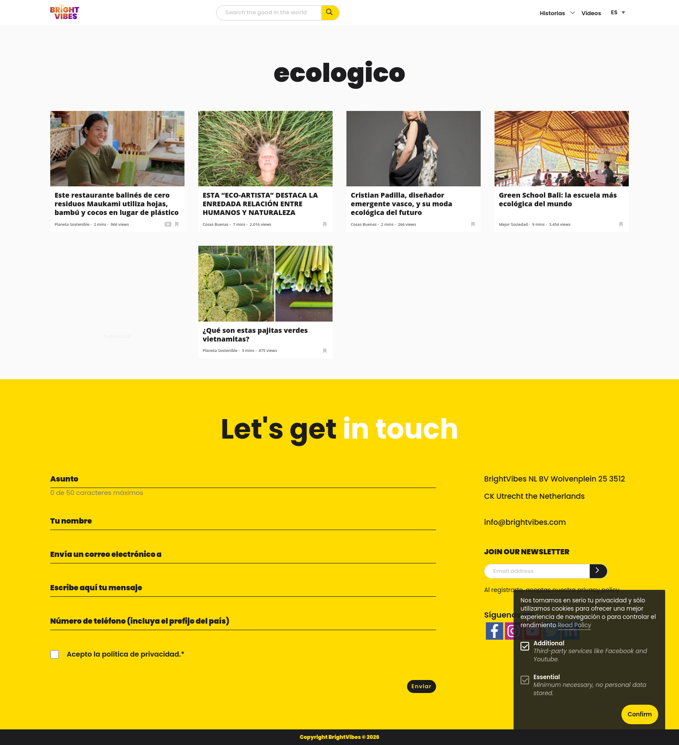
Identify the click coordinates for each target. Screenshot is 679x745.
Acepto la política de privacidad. (124, 654)
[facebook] (494, 631)
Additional (549, 643)
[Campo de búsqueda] (269, 12)
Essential (547, 677)
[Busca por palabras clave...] (331, 12)
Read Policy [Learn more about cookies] (574, 625)
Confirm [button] (640, 714)
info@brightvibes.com (525, 522)
